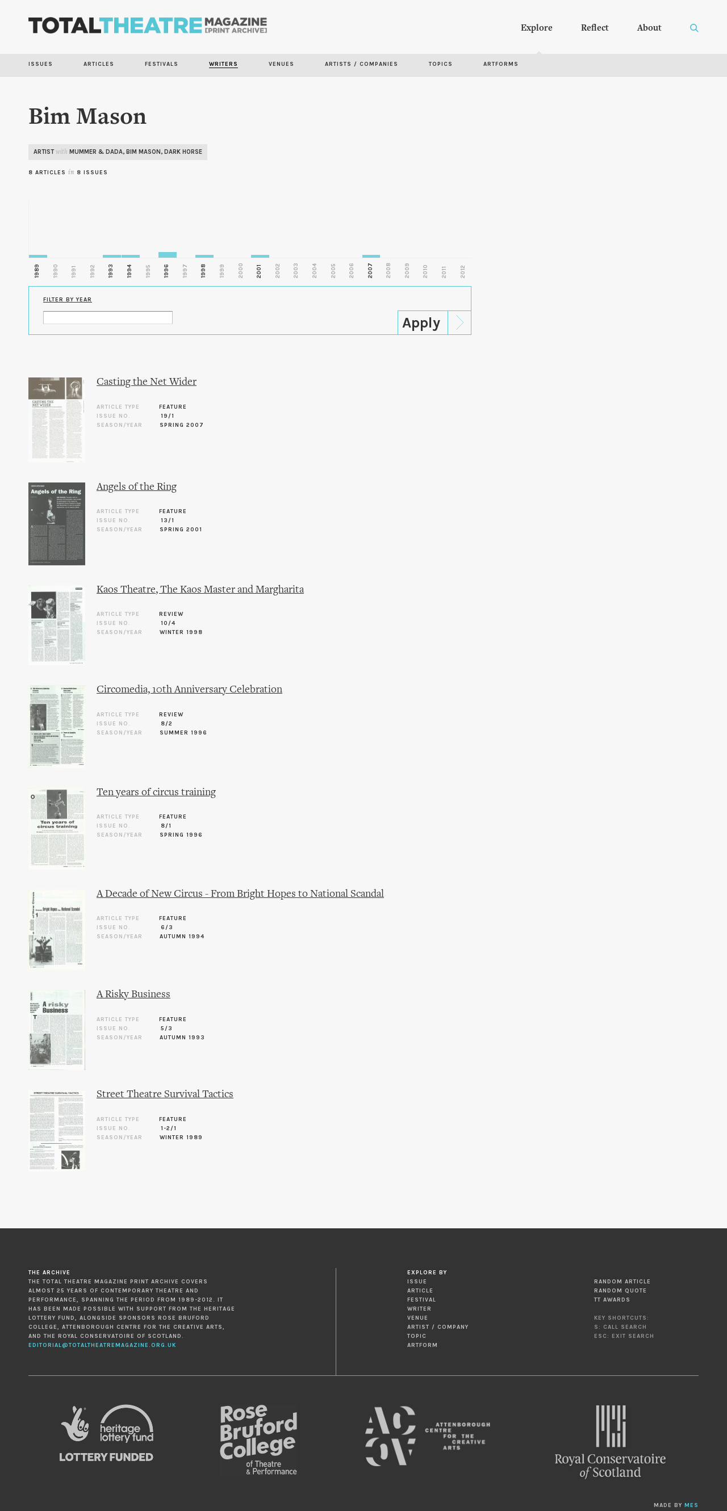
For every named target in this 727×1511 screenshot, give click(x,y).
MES (691, 1505)
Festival (421, 1299)
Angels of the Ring (137, 487)
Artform (422, 1345)
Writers (223, 64)
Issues (40, 64)
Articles (98, 64)
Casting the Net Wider (147, 382)
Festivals (161, 64)
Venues (281, 64)
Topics (441, 64)
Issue (417, 1281)
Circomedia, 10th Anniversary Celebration (189, 690)
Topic (417, 1336)
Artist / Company (438, 1327)
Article (420, 1290)
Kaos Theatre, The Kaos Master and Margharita (200, 590)
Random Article (622, 1281)
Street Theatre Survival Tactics (165, 1094)
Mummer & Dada (96, 152)
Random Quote (620, 1290)
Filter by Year (67, 299)
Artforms (501, 64)
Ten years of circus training (156, 792)
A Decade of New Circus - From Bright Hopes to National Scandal (240, 894)
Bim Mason (143, 152)
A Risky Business (133, 994)
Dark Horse (183, 152)
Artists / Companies (361, 64)
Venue (417, 1318)
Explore (537, 28)
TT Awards (612, 1299)
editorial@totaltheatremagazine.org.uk (102, 1345)
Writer (419, 1309)
